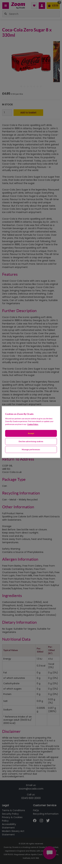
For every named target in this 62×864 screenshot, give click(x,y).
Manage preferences (31, 449)
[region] (30, 432)
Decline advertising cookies (31, 441)
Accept (31, 433)
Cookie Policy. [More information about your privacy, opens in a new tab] (32, 424)
